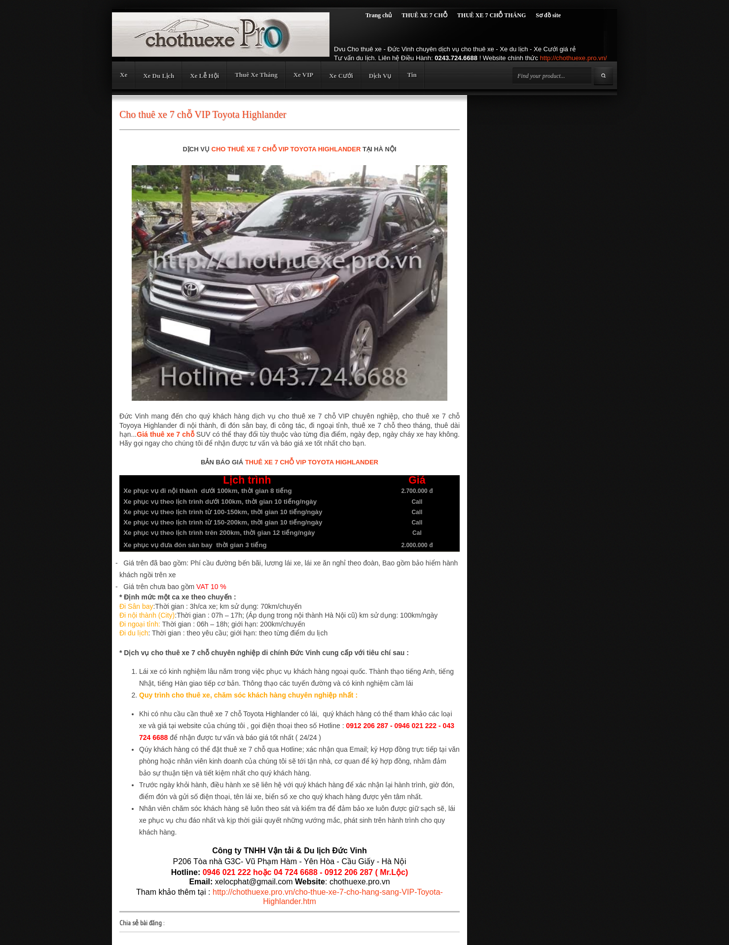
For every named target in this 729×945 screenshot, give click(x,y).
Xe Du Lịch (158, 75)
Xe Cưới (341, 75)
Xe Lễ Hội (204, 75)
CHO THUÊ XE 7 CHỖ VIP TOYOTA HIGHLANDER (286, 149)
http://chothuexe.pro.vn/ (573, 58)
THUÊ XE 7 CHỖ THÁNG (491, 15)
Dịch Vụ (380, 75)
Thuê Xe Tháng (256, 74)
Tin (411, 74)
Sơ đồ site (548, 15)
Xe (123, 74)
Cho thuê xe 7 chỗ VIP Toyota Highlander (203, 114)
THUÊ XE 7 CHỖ (424, 15)
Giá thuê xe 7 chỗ (165, 434)
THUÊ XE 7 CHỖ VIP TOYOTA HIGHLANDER (311, 462)
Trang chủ (378, 15)
